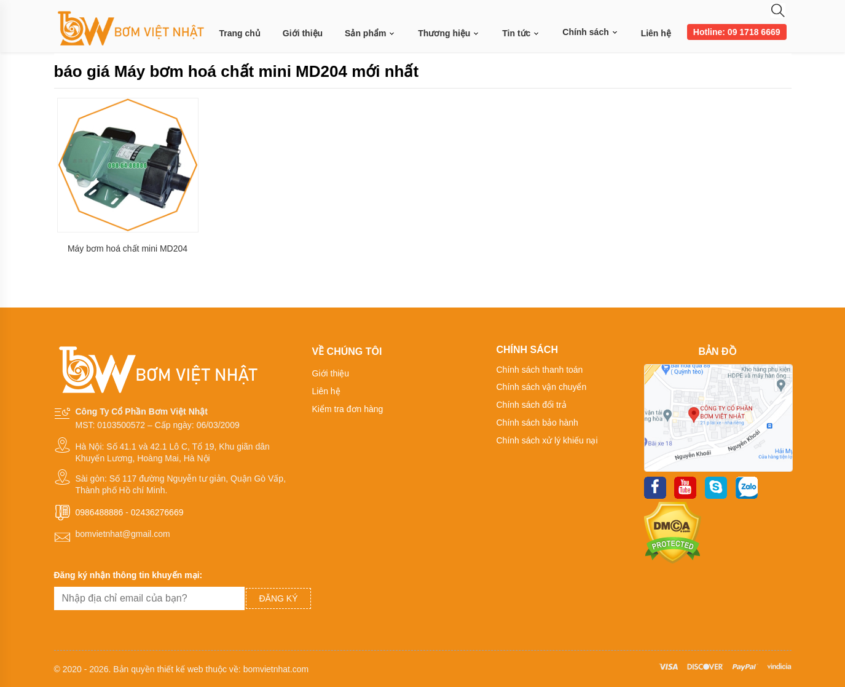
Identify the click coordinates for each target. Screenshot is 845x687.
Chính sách (590, 32)
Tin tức (521, 33)
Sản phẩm (370, 33)
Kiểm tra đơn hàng (347, 409)
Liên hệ (656, 33)
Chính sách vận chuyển (542, 387)
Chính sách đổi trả (532, 405)
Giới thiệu (303, 33)
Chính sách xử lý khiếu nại (547, 440)
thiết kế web (180, 669)
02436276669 (157, 512)
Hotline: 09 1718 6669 (736, 32)
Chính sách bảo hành (537, 422)
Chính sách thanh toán (540, 370)
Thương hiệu (449, 33)
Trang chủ (240, 33)
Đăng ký (278, 598)
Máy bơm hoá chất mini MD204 (127, 248)
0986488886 (100, 512)
